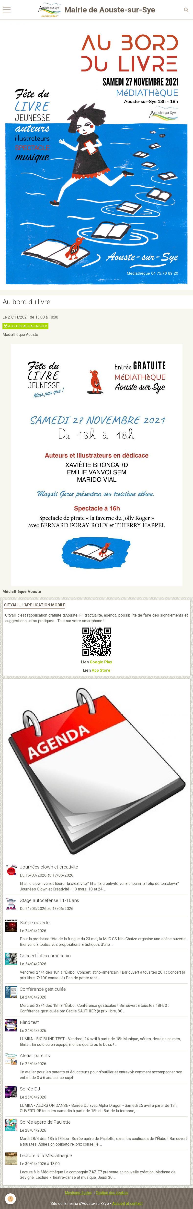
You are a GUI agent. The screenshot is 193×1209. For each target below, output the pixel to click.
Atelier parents (35, 1055)
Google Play (101, 662)
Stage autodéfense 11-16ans (49, 900)
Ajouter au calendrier (25, 326)
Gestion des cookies (112, 1193)
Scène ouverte (35, 922)
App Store (101, 670)
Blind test (29, 1022)
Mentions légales (78, 1193)
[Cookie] (10, 1198)
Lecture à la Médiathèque (46, 1155)
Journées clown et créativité (49, 867)
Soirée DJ (30, 1089)
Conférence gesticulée (43, 989)
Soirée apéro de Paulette (45, 1122)
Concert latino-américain (45, 956)
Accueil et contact (127, 1203)
